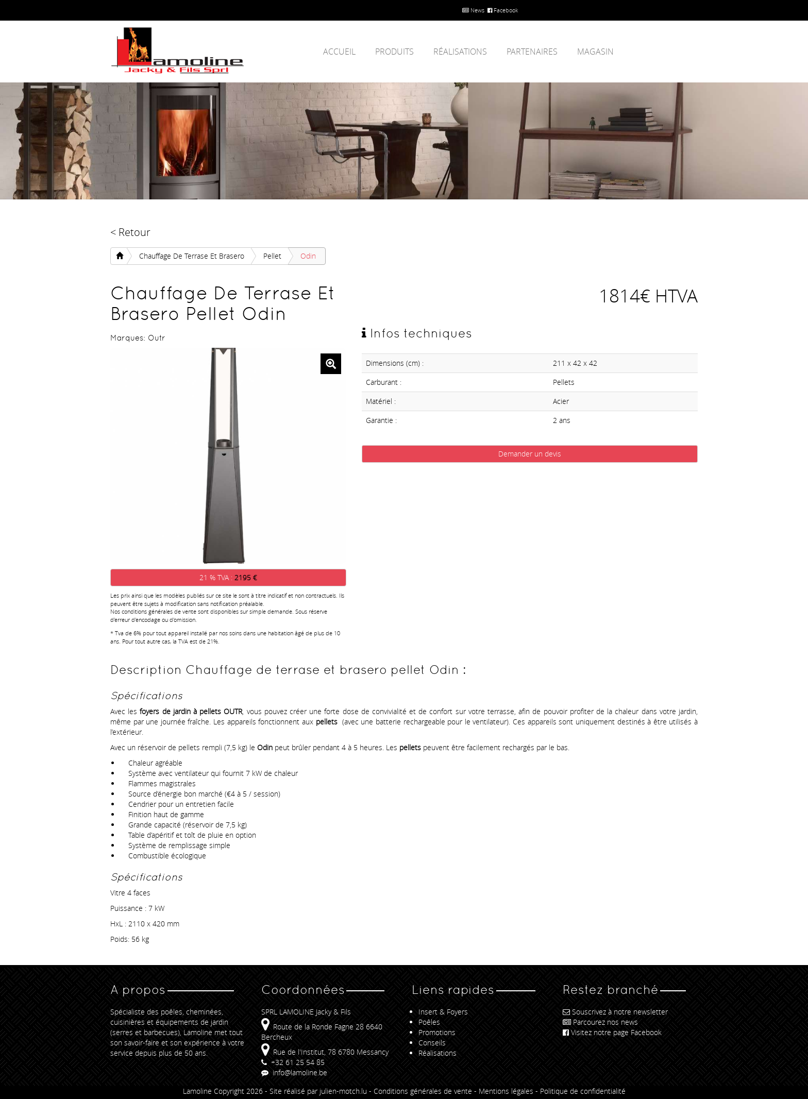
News (473, 10)
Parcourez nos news (600, 1022)
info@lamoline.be (294, 1072)
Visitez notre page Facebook (612, 1032)
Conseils (432, 1042)
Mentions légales (506, 1091)
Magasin (595, 51)
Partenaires (532, 51)
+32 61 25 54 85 (293, 1062)
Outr (156, 337)
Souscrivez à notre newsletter (615, 1012)
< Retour (130, 232)
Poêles (429, 1022)
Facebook (502, 10)
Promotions (437, 1032)
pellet (272, 256)
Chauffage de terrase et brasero (191, 256)
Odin (308, 256)
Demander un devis (529, 454)
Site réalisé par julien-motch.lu (318, 1091)
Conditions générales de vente (423, 1091)
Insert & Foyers (443, 1012)
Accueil (339, 51)
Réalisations (460, 51)
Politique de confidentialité (583, 1091)
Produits (394, 51)
